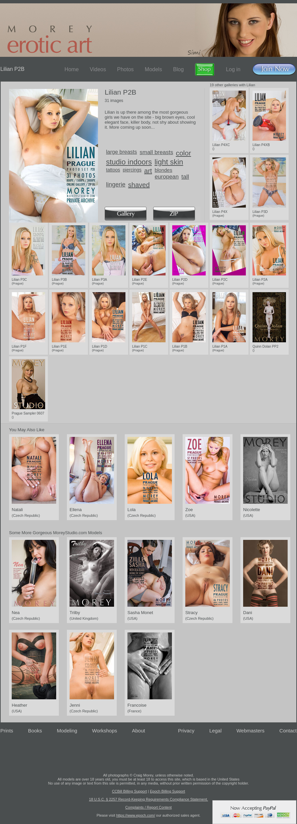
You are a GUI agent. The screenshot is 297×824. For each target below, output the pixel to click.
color (183, 153)
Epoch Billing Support (167, 791)
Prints (6, 730)
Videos (98, 69)
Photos (125, 69)
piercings (132, 169)
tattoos (113, 169)
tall (185, 176)
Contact (288, 730)
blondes (163, 170)
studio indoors (129, 162)
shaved (139, 185)
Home (72, 69)
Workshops (104, 730)
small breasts (156, 152)
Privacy (186, 730)
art (148, 170)
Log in (233, 69)
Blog (178, 69)
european (167, 176)
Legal (215, 730)
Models (153, 69)
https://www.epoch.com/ (135, 815)
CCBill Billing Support (129, 791)
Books (35, 730)
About (138, 730)
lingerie (115, 184)
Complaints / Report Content (148, 807)
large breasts (121, 152)
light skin (169, 162)
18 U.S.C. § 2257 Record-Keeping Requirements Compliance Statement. (148, 799)
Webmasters (250, 730)
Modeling (67, 730)
